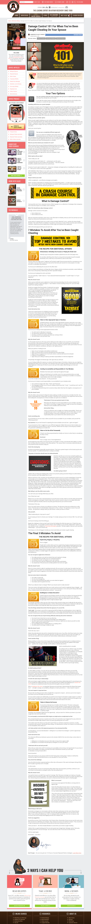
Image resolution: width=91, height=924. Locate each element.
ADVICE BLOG (24, 15)
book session (71, 905)
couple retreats (19, 200)
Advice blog (28, 895)
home (16, 15)
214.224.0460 (80, 2)
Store (45, 15)
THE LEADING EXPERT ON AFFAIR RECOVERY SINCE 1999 (52, 10)
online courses (45, 905)
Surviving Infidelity (50, 38)
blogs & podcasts (19, 905)
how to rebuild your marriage (20, 160)
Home (9, 20)
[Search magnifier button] (32, 2)
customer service (48, 2)
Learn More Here (77, 853)
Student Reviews (78, 15)
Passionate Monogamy (51, 526)
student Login (60, 2)
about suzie (37, 2)
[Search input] (25, 2)
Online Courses (41, 38)
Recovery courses (39, 897)
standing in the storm (37, 686)
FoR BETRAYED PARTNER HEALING (19, 152)
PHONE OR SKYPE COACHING (19, 189)
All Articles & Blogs (16, 20)
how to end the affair (19, 168)
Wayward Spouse (78, 34)
